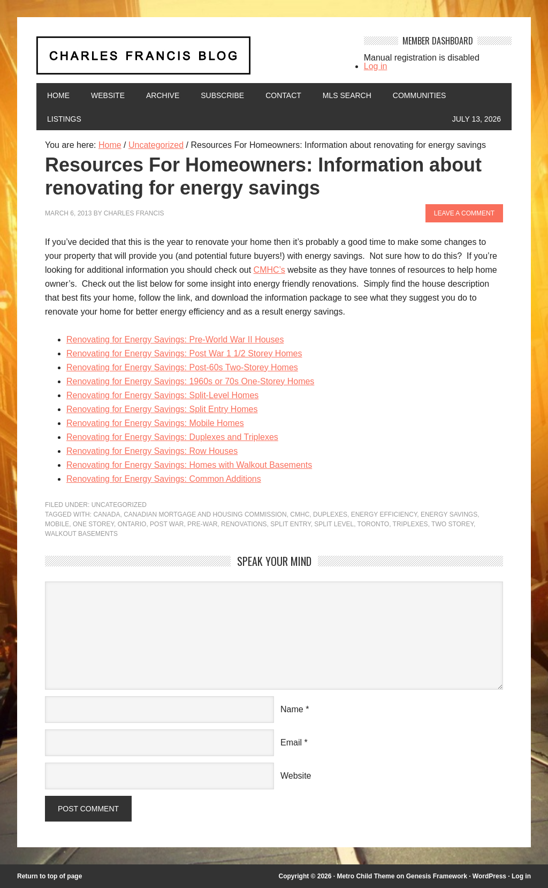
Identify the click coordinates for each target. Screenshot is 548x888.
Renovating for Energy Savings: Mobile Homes (155, 423)
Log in (375, 66)
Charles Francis (134, 213)
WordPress (489, 876)
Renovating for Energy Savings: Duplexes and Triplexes (172, 437)
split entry (290, 524)
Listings (64, 119)
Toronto (373, 524)
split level (334, 524)
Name (291, 709)
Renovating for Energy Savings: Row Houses (152, 451)
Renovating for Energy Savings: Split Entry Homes (162, 409)
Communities (419, 95)
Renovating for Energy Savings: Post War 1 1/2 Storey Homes (184, 353)
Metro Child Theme (365, 876)
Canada (106, 514)
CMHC (299, 514)
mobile (57, 524)
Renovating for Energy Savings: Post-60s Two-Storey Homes (182, 367)
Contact (283, 95)
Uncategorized (119, 505)
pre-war (202, 524)
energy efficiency (384, 514)
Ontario (132, 524)
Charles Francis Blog (192, 59)
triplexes (410, 524)
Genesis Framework (436, 876)
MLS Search (347, 95)
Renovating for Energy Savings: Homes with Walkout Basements (189, 464)
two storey (452, 524)
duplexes (330, 514)
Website (108, 95)
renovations (244, 524)
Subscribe (222, 95)
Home (58, 95)
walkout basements (81, 534)
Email (291, 742)
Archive (162, 95)
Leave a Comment (464, 213)
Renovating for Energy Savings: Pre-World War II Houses (175, 339)
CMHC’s (269, 269)
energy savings (449, 514)
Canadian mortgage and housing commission (205, 514)
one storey (93, 524)
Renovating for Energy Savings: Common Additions (163, 478)
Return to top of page (49, 876)
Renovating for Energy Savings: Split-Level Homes (162, 395)
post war (167, 524)
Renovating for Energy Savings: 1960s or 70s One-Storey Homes (190, 381)
